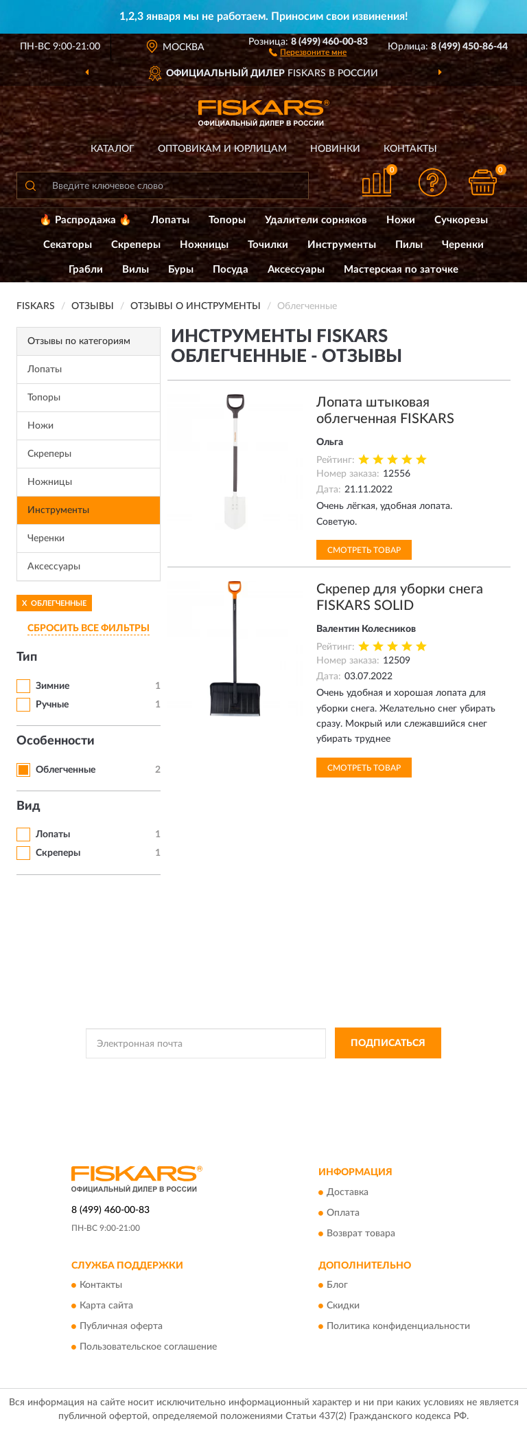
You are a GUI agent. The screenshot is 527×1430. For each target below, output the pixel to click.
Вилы (135, 269)
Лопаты (170, 220)
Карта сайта (106, 1305)
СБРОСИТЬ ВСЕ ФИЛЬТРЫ (88, 628)
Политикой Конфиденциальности (331, 1074)
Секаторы (67, 245)
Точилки (268, 245)
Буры (181, 269)
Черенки (463, 245)
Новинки (335, 149)
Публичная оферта (121, 1326)
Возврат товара (361, 1233)
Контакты (410, 149)
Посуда (230, 269)
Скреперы (136, 245)
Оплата (343, 1213)
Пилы (409, 245)
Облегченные (65, 770)
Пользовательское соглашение (148, 1347)
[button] (308, 51)
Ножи (400, 220)
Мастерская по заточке (401, 269)
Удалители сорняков (316, 220)
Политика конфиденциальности (398, 1326)
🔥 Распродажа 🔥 (85, 220)
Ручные (52, 705)
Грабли (86, 269)
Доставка (347, 1192)
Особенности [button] (55, 741)
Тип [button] (26, 657)
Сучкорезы (461, 220)
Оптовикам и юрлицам (222, 149)
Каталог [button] (112, 149)
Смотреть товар (364, 550)
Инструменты (341, 245)
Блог (337, 1285)
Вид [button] (28, 806)
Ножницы (204, 245)
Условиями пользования (249, 1086)
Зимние (52, 686)
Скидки (343, 1305)
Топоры (227, 220)
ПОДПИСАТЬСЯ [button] (388, 1043)
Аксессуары (296, 269)
